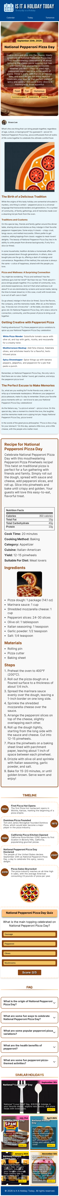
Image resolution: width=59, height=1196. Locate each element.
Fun (27, 91)
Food (17, 91)
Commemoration (19, 97)
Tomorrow (50, 17)
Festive (44, 97)
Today (30, 17)
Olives (7, 953)
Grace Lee (12, 122)
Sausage (9, 934)
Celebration (33, 97)
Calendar (11, 17)
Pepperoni (9, 944)
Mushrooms (10, 963)
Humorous (39, 91)
